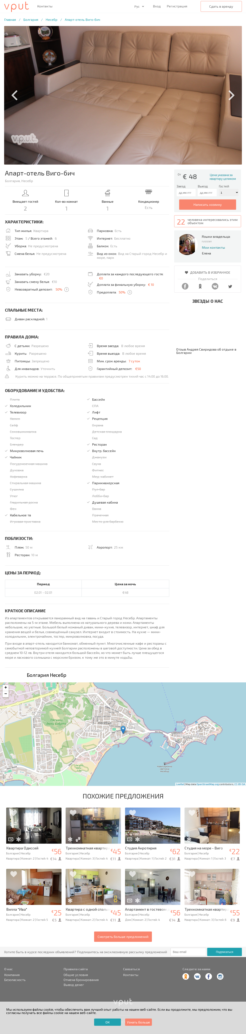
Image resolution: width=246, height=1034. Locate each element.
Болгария (30, 19)
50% (59, 289)
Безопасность (15, 979)
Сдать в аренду (221, 6)
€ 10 (151, 284)
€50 (138, 369)
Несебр (51, 19)
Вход (157, 6)
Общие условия (76, 974)
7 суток (134, 361)
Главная (10, 19)
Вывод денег (74, 984)
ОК (107, 1022)
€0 (101, 278)
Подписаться (224, 952)
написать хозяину (207, 204)
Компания (12, 974)
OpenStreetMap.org (207, 784)
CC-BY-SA (239, 784)
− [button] (5, 694)
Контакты (44, 6)
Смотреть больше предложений (123, 937)
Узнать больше (138, 1022)
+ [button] (5, 688)
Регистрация (177, 6)
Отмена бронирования (81, 979)
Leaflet (180, 784)
